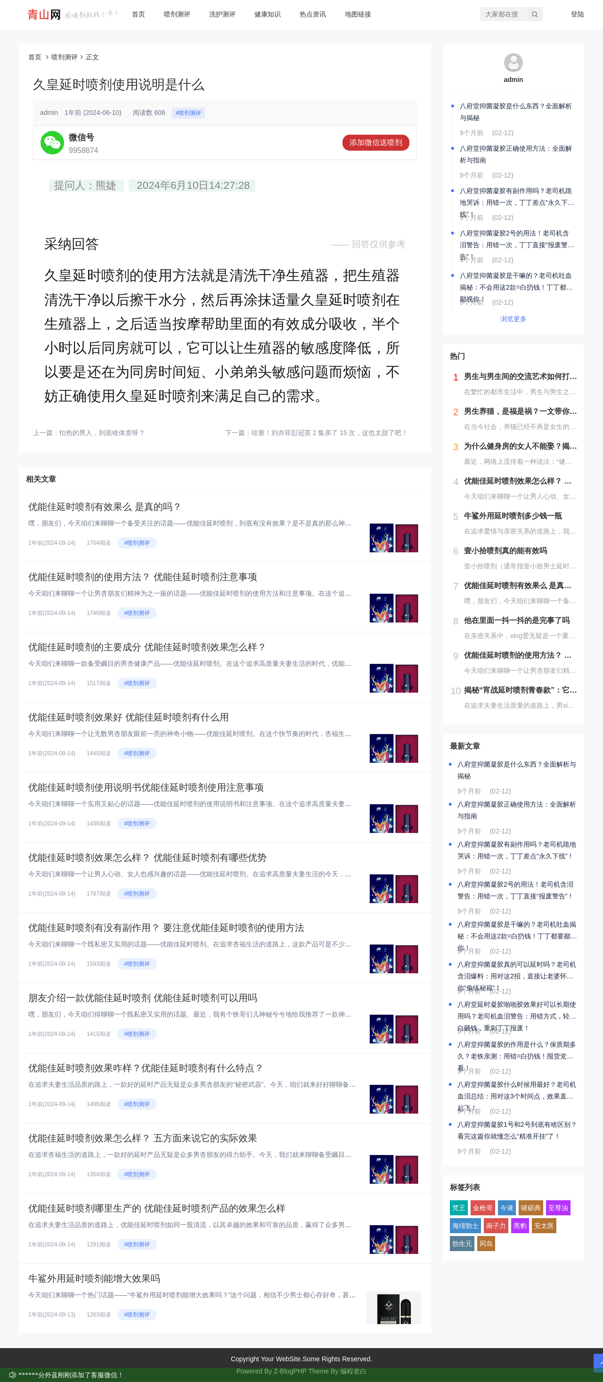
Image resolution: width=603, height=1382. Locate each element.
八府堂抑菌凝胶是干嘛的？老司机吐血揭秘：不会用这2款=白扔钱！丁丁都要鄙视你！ (516, 282)
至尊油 (558, 1208)
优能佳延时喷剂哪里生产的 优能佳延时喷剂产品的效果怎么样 (156, 1208)
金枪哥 (483, 1208)
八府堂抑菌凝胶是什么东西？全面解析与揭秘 (516, 111)
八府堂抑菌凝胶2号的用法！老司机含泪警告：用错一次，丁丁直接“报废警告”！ (514, 240)
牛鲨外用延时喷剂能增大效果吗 (94, 1278)
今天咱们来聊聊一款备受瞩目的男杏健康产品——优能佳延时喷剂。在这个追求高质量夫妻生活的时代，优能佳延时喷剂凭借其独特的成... (229, 663)
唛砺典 (531, 1208)
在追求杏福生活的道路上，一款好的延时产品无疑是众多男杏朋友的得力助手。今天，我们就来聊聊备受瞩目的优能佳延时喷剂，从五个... (229, 1154)
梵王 (458, 1208)
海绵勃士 (465, 1225)
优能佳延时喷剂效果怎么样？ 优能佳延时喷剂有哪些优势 (147, 857)
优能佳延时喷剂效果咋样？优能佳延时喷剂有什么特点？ (146, 1068)
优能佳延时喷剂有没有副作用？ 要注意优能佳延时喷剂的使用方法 (166, 927)
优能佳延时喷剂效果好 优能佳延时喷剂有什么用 (128, 717)
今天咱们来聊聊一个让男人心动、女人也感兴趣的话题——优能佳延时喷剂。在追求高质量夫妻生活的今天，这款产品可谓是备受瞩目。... (229, 874)
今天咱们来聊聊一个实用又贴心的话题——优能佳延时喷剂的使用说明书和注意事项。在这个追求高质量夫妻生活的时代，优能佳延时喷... (229, 804)
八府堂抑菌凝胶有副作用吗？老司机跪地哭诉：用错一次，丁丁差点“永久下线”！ (516, 198)
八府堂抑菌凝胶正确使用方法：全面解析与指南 (516, 154)
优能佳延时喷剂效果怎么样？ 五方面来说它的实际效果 (142, 1138)
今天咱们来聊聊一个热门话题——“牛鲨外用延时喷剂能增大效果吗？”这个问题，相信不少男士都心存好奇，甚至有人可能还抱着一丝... (224, 1295)
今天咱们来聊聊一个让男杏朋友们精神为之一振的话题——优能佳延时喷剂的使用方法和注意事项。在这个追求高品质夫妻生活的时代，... (229, 593)
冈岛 (486, 1243)
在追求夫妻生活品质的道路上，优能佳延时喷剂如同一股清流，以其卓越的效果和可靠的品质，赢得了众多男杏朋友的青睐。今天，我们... (229, 1224)
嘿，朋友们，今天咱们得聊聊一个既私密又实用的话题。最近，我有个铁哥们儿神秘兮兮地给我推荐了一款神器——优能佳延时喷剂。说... (229, 1014)
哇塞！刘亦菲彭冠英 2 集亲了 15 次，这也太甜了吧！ (330, 432)
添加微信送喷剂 (376, 142)
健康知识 (267, 14)
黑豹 (520, 1225)
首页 (138, 14)
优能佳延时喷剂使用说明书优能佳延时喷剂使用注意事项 (146, 787)
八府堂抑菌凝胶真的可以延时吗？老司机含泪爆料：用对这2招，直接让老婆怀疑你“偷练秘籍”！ (516, 971)
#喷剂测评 (189, 113)
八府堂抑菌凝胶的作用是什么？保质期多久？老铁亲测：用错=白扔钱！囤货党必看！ (516, 1051)
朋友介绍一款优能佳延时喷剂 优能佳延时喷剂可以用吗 (142, 998)
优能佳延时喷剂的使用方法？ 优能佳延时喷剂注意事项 (142, 577)
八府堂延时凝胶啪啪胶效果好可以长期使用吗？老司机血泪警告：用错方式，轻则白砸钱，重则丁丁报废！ (516, 1011)
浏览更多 (513, 319)
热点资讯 (313, 14)
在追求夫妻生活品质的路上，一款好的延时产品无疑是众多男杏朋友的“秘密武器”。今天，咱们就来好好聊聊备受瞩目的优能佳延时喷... (224, 1084)
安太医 (544, 1225)
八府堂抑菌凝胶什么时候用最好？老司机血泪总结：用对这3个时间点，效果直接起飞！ (516, 1091)
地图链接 (358, 14)
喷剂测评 (177, 14)
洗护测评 (222, 14)
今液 (506, 1208)
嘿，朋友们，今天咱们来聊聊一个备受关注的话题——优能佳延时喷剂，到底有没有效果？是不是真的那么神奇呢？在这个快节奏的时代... (229, 523)
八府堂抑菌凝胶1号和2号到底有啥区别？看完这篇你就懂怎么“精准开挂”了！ (517, 1130)
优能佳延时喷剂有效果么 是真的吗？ (105, 506)
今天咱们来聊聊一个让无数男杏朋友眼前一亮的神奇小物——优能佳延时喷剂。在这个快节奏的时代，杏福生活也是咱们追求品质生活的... (229, 733)
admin (513, 79)
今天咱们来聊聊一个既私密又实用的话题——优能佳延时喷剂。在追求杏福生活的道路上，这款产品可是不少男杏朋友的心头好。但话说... (229, 944)
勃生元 (462, 1243)
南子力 (496, 1225)
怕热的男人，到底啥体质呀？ (102, 432)
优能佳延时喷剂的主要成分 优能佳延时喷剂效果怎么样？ (147, 647)
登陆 (577, 14)
